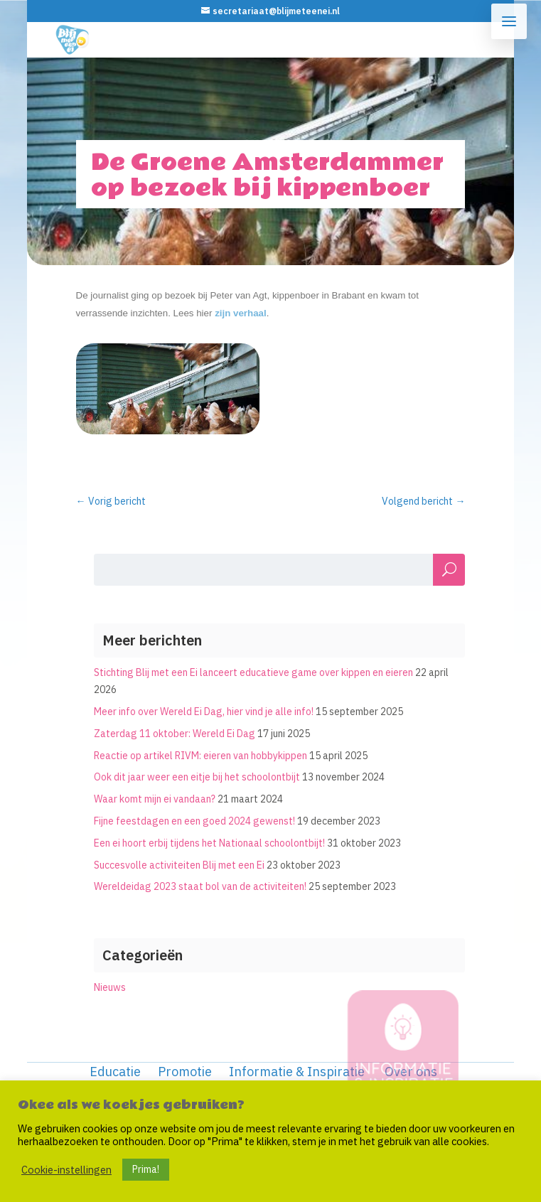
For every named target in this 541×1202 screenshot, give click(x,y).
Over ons (411, 1071)
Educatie (115, 1071)
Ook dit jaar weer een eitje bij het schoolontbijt (197, 777)
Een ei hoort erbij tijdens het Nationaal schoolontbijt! (209, 843)
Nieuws (110, 987)
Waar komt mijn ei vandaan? (154, 799)
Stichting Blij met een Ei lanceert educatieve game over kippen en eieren (253, 672)
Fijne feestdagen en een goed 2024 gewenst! (194, 821)
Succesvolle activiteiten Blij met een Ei (179, 865)
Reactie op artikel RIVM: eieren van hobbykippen (200, 755)
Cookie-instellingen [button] (66, 1170)
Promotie (185, 1071)
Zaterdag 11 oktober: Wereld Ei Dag (174, 733)
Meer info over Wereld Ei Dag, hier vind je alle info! (204, 711)
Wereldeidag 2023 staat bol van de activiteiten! (200, 886)
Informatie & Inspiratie (297, 1071)
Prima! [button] (145, 1169)
